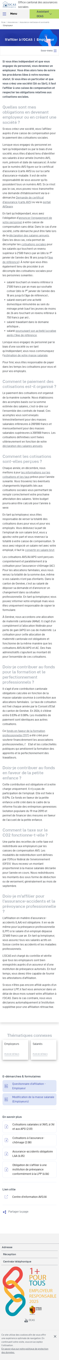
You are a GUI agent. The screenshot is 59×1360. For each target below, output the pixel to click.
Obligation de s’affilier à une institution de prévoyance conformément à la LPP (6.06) (30, 1169)
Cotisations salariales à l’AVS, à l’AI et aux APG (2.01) (33, 1126)
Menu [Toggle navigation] (9, 14)
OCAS (29, 1320)
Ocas (3, 22)
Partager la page (18, 1211)
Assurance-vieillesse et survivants (34, 22)
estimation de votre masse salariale (26, 355)
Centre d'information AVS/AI (29, 1196)
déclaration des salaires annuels (29, 235)
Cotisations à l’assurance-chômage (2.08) (28, 1140)
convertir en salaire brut (39, 550)
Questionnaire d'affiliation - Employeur (29, 1086)
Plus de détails (11, 1054)
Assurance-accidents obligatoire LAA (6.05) (32, 1154)
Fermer (55, 1336)
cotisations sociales (33, 244)
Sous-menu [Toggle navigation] (49, 51)
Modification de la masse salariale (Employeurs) (33, 1099)
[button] (44, 14)
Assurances (13, 22)
